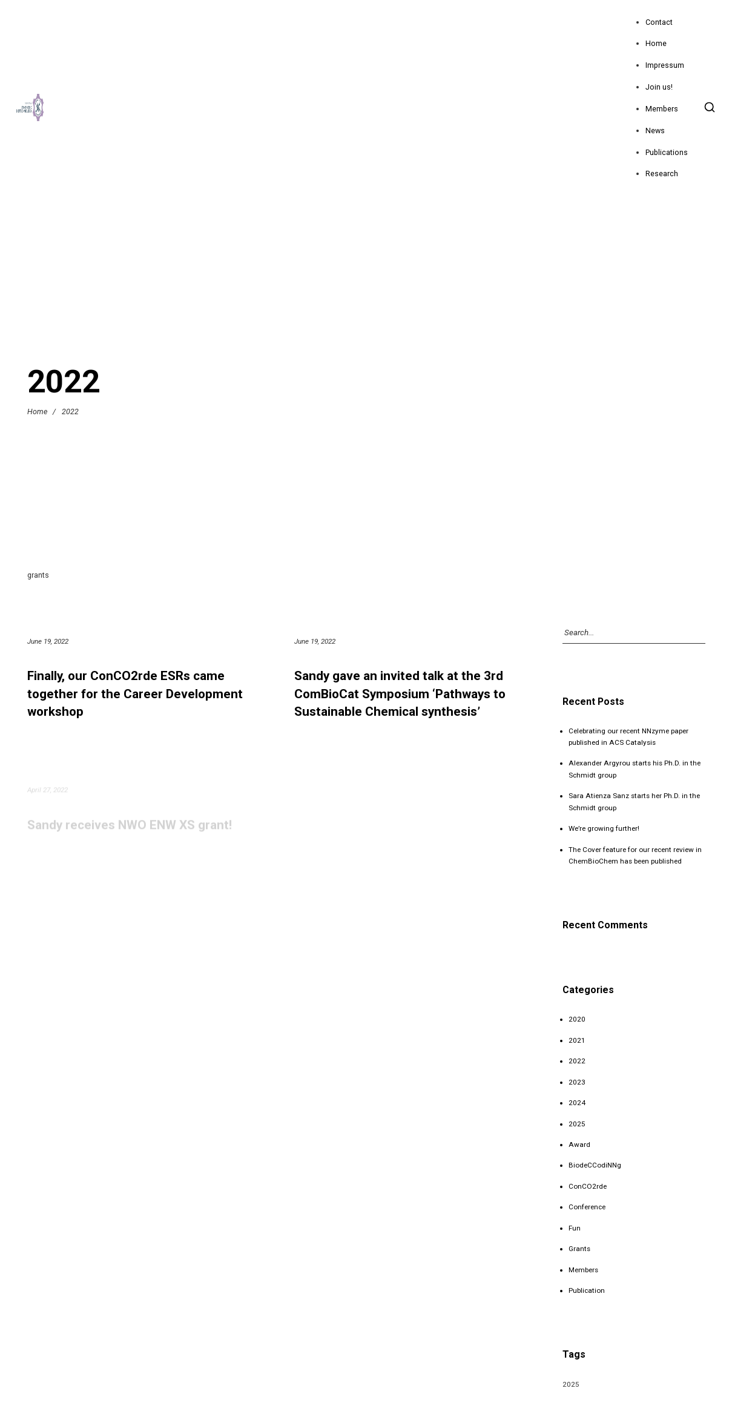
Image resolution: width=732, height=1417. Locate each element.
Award (579, 1144)
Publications (666, 152)
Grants (579, 1248)
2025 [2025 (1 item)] (570, 1384)
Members (661, 108)
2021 (577, 1040)
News (655, 130)
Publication (587, 1290)
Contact (659, 22)
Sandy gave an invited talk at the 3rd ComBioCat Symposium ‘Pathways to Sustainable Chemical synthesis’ (400, 693)
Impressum (664, 65)
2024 (577, 1102)
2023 (577, 1082)
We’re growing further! (604, 828)
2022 (577, 1061)
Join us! (659, 86)
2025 (577, 1124)
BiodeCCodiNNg (595, 1165)
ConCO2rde (588, 1186)
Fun (575, 1228)
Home (656, 43)
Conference (587, 1207)
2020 (577, 1019)
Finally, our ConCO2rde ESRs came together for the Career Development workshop (135, 693)
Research (661, 173)
